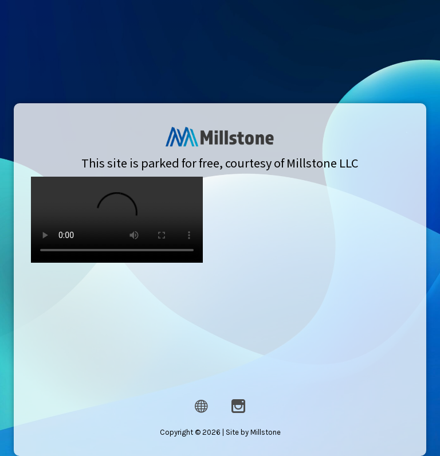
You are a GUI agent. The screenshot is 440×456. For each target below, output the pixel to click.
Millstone (264, 429)
